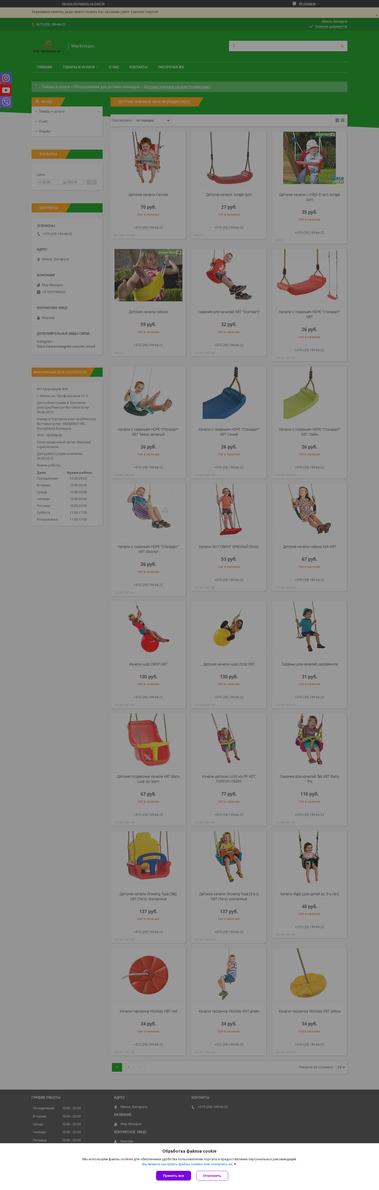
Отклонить (212, 1176)
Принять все (173, 1176)
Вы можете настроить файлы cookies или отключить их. (187, 1164)
